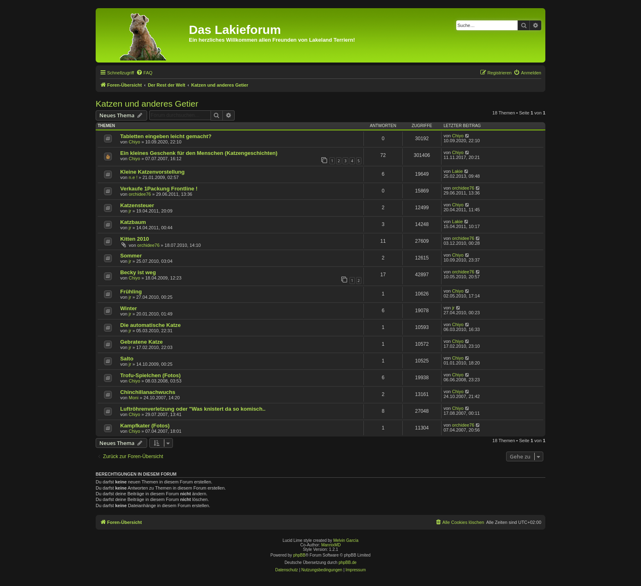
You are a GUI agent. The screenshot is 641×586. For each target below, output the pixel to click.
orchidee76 (140, 194)
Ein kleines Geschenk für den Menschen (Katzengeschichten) (199, 153)
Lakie (457, 171)
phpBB (299, 555)
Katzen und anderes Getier (147, 103)
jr (130, 210)
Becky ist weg (138, 272)
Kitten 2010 (134, 239)
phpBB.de (347, 562)
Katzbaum (133, 222)
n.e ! (133, 177)
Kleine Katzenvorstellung (152, 172)
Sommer (131, 256)
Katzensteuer (137, 205)
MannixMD (331, 545)
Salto (126, 359)
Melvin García (346, 540)
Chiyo (134, 141)
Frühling (131, 292)
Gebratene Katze (141, 342)
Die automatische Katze (150, 325)
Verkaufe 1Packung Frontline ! (158, 189)
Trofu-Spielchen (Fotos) (150, 375)
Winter (128, 308)
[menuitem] (144, 73)
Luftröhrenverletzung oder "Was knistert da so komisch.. (192, 409)
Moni (134, 397)
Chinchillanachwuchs (147, 392)
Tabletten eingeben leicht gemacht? (165, 136)
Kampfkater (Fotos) (145, 426)
